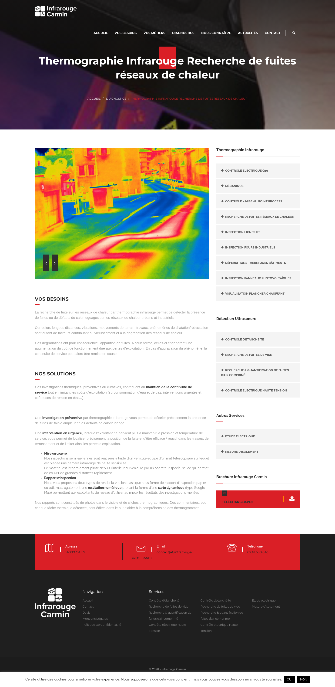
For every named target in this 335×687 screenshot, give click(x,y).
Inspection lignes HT (242, 232)
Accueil (101, 33)
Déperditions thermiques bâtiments (255, 263)
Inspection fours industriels (250, 247)
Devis (86, 612)
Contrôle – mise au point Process (253, 201)
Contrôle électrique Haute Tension (256, 390)
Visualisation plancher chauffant (255, 293)
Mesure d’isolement (241, 451)
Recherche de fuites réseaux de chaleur (259, 216)
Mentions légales (95, 618)
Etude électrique (240, 436)
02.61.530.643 (257, 552)
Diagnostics (183, 33)
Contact (273, 33)
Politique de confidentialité (102, 624)
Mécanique (234, 186)
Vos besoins (126, 33)
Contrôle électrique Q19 (246, 170)
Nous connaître (216, 33)
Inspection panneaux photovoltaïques (258, 278)
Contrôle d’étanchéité (244, 339)
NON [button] (303, 679)
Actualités (248, 33)
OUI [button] (289, 679)
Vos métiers (154, 33)
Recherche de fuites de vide (248, 355)
